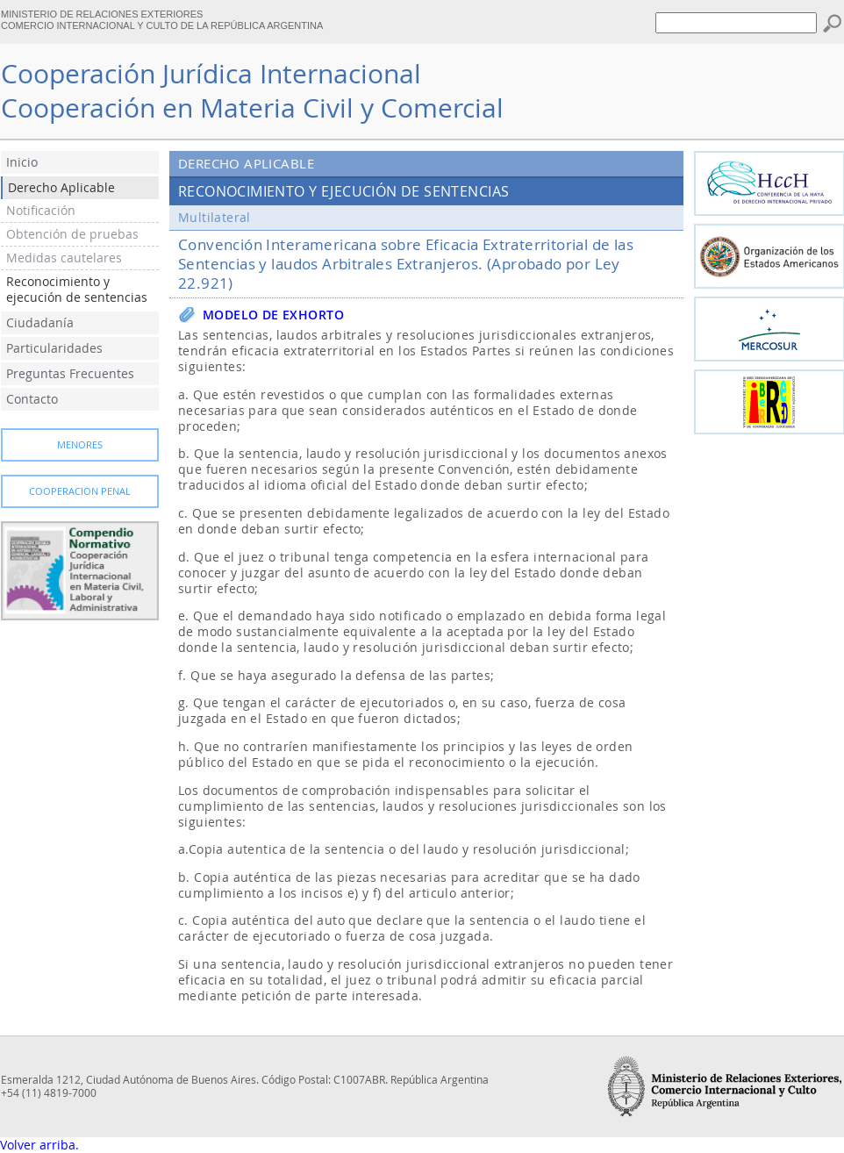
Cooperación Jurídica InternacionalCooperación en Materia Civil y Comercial (252, 90)
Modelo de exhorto (273, 315)
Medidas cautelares (64, 258)
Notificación (40, 210)
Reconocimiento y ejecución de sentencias (76, 289)
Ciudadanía (40, 323)
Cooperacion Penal (80, 491)
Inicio (22, 162)
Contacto (32, 399)
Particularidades (54, 348)
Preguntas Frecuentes (70, 374)
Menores (80, 445)
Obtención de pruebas (72, 234)
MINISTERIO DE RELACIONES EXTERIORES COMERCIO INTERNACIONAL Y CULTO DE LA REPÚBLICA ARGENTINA (162, 20)
